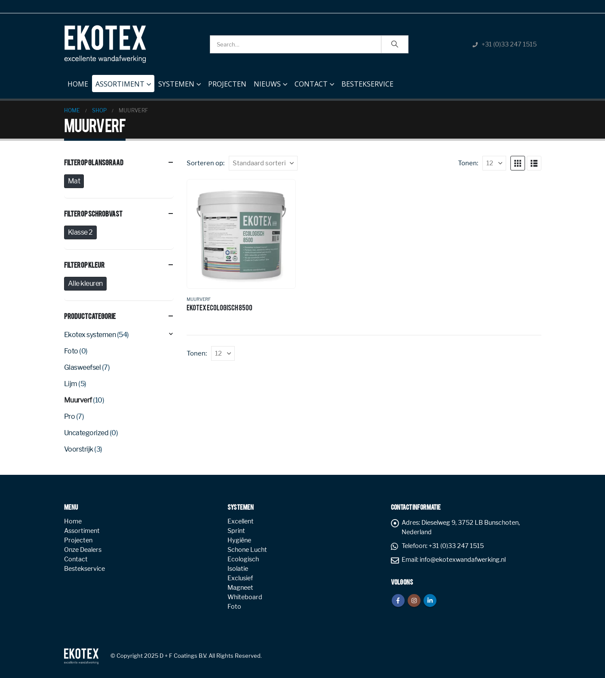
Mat (74, 181)
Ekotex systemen (90, 335)
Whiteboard (244, 597)
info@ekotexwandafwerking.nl (463, 559)
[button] (517, 163)
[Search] (394, 44)
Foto (71, 351)
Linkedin (430, 600)
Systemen (176, 84)
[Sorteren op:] (263, 163)
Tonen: (468, 163)
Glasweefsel (82, 367)
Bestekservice (367, 84)
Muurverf (199, 299)
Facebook (398, 600)
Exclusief (240, 578)
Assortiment (119, 84)
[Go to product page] (241, 234)
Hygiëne (239, 540)
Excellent (240, 521)
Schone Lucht (247, 550)
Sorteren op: (205, 163)
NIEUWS (267, 84)
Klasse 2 (80, 232)
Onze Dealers (82, 550)
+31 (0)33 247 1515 (509, 44)
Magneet (240, 587)
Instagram (414, 600)
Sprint (236, 531)
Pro (69, 416)
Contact (311, 84)
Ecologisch (243, 559)
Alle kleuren (85, 283)
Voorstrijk (78, 449)
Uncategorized (86, 433)
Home (78, 82)
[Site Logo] (105, 44)
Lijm (70, 384)
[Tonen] (494, 163)
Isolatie (237, 569)
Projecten (227, 84)
